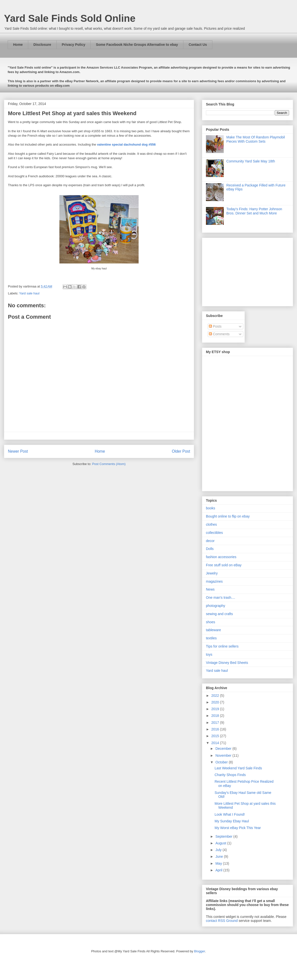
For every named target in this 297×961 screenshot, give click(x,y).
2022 (215, 696)
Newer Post (18, 451)
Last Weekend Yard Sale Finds (238, 768)
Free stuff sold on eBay (224, 565)
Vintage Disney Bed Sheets (227, 663)
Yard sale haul (29, 293)
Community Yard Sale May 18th (250, 161)
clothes (211, 524)
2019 (215, 709)
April (219, 870)
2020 (215, 702)
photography (215, 606)
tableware (213, 630)
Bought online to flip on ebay (228, 516)
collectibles (214, 533)
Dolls (210, 549)
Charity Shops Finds (230, 775)
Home (18, 45)
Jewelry (212, 573)
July (219, 850)
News (210, 589)
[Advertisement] (237, 271)
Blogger (199, 951)
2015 (215, 736)
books (210, 508)
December (223, 749)
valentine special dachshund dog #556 (126, 144)
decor (210, 541)
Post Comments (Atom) (108, 464)
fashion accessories (221, 557)
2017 (215, 723)
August (221, 843)
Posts (215, 326)
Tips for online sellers (222, 646)
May (219, 863)
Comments (219, 334)
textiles (211, 638)
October (222, 762)
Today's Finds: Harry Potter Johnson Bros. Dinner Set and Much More (254, 211)
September (224, 836)
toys (209, 654)
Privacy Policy (73, 45)
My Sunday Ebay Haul (232, 821)
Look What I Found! (230, 814)
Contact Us (198, 45)
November (223, 755)
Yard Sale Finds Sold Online (69, 18)
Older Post (181, 451)
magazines (214, 581)
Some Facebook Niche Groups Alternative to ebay (137, 45)
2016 (215, 729)
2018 (215, 716)
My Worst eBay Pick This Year (238, 828)
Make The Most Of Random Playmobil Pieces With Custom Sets (255, 139)
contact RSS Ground (222, 921)
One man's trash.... (220, 597)
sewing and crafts (219, 614)
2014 (215, 743)
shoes (210, 622)
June (219, 856)
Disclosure (42, 45)
